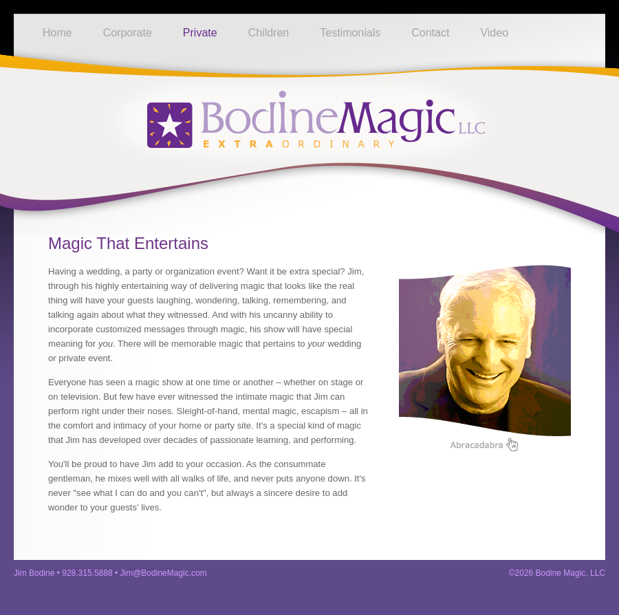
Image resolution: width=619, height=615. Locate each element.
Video (494, 33)
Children (269, 33)
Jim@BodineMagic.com (163, 573)
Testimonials (350, 33)
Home (57, 33)
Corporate (127, 33)
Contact (430, 33)
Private (200, 33)
